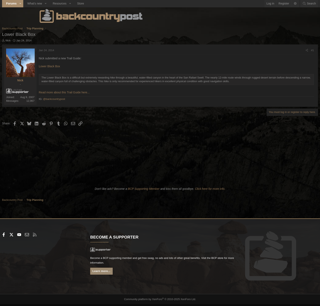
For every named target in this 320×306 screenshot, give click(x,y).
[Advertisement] (160, 157)
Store (118, 3)
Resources (97, 3)
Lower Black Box (87, 66)
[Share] (269, 50)
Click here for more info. (210, 190)
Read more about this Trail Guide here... (101, 96)
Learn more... (121, 274)
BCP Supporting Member (143, 190)
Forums (49, 3)
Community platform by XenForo (160, 301)
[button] (58, 3)
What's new (72, 3)
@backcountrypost (92, 102)
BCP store (146, 265)
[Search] (271, 3)
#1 (274, 50)
